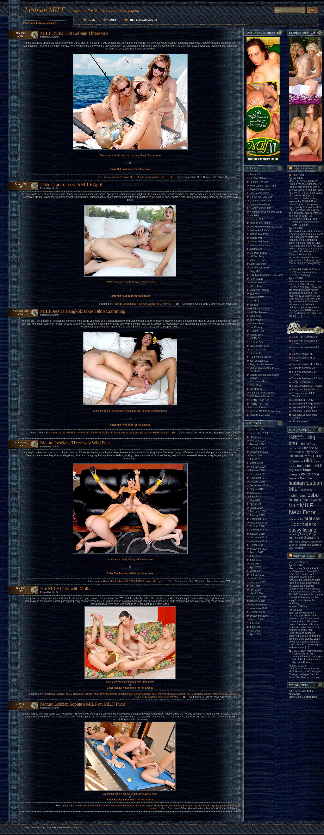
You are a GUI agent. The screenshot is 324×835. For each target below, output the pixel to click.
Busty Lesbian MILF (303, 382)
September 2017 (259, 548)
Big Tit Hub (256, 388)
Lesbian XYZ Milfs (260, 415)
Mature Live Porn (259, 234)
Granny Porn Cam (260, 204)
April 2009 (255, 634)
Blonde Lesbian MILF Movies (155, 303)
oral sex (312, 518)
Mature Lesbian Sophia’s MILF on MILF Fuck (82, 704)
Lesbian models (305, 168)
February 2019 (258, 511)
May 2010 (255, 586)
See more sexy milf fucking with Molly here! (130, 682)
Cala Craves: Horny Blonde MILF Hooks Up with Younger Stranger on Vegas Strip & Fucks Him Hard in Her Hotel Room (307, 656)
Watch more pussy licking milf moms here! (130, 559)
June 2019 (255, 496)
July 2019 (255, 492)
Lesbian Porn (257, 353)
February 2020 (258, 466)
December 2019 (258, 474)
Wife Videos (256, 319)
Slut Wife (255, 293)
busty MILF (307, 455)
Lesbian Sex (256, 342)
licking (293, 500)
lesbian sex (297, 495)
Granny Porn (257, 323)
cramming (296, 461)
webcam (300, 547)
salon (300, 537)
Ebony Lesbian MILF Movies (303, 395)
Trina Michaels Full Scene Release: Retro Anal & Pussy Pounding (306, 272)
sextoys (305, 541)
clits (318, 455)
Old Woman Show (260, 267)
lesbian (297, 483)
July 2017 (255, 556)
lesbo (312, 495)
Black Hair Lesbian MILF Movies (91, 432)
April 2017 (255, 567)
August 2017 (256, 552)
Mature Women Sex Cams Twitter (264, 376)
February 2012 (258, 582)
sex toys (294, 541)
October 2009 (257, 612)
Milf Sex (254, 304)
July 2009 (255, 623)
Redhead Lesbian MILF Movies (305, 416)
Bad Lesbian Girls (259, 345)
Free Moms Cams (259, 193)
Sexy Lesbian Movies (261, 364)
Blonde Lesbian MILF (123, 177)
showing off (316, 541)
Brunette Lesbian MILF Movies (210, 693)
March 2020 (256, 463)
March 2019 (256, 507)
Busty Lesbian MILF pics (305, 389)
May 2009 (255, 630)
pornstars (305, 524)
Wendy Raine (299, 606)
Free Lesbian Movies (143, 19)
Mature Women (258, 282)
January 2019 (257, 515)
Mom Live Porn (258, 263)
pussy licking (302, 530)
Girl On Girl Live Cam (261, 196)
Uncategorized (300, 421)
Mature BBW (257, 297)
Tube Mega (256, 385)
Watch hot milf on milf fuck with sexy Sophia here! (130, 793)
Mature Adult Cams (260, 230)
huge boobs (296, 470)
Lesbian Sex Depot (260, 222)
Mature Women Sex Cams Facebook (264, 370)
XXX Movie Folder (260, 396)
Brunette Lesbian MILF (179, 693)
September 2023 (259, 451)
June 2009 (255, 627)
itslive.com (310, 474)
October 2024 (257, 429)
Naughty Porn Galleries (262, 392)
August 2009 (256, 619)
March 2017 (256, 571)
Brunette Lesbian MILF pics (307, 378)
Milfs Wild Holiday (259, 290)
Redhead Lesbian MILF (305, 411)
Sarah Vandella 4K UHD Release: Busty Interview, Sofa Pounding (306, 222)
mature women (313, 500)
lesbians (306, 489)
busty (306, 452)
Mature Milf (256, 237)
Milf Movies (256, 249)
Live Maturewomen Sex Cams (266, 226)
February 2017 (258, 574)
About (112, 19)
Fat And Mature (258, 178)
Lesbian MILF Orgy (204, 805)
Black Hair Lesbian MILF (59, 432)
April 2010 (255, 589)
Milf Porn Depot (258, 252)
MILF (294, 505)
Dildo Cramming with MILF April (71, 184)
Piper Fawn (298, 174)
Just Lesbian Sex (259, 360)
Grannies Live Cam (260, 200)
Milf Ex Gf (255, 338)
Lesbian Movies (258, 349)
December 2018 (258, 518)
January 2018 (257, 533)
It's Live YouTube (259, 381)
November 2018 (258, 522)
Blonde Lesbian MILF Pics (151, 177)
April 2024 (255, 437)
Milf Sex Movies (258, 312)
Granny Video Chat (260, 208)
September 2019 (259, 485)
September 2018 (259, 530)
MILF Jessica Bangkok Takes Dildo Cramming (82, 311)
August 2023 (256, 455)
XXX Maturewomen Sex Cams (266, 275)
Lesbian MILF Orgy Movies (163, 696)
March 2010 (256, 593)
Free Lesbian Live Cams (263, 185)
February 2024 (258, 440)
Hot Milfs (254, 215)
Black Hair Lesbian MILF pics (147, 581)
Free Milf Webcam (260, 189)
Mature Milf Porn (259, 241)
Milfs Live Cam (258, 260)
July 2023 (255, 459)
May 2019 (255, 500)
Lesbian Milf (256, 219)
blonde (302, 443)
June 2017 (255, 559)
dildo (309, 460)
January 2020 (257, 470)
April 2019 (255, 504)
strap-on (293, 544)
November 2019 (258, 477)
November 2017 (258, 541)
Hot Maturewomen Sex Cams (266, 211)
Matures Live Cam (260, 245)
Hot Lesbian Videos (260, 357)
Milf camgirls (304, 555)
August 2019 (256, 489)
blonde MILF (313, 448)
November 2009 (258, 608)
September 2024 (259, 433)
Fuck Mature (256, 278)
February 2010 (258, 597)
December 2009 (258, 604)
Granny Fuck (257, 331)
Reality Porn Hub (259, 403)
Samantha (311, 537)
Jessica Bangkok (300, 478)
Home (91, 19)
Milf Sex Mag (257, 256)
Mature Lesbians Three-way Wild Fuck (75, 442)
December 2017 (258, 537)
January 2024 (257, 444)
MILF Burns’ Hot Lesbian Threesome (74, 33)
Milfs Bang (255, 316)
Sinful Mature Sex (259, 308)
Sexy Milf (255, 271)
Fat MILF (255, 301)
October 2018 (257, 526)
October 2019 (257, 481)
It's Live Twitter (258, 407)
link (320, 770)
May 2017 (255, 563)
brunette (295, 452)
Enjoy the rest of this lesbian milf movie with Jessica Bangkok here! (130, 410)
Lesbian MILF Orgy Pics (305, 407)
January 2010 (257, 600)
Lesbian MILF (45, 9)
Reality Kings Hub (259, 400)
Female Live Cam (259, 181)
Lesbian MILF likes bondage (265, 411)
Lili (300, 500)
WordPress (75, 827)
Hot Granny (256, 327)
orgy (291, 525)
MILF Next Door (302, 509)
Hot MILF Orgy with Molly (65, 588)
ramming (294, 534)
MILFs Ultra (256, 286)
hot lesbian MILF (309, 466)
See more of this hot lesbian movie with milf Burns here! (130, 155)
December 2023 (258, 448)
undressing (305, 544)
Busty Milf (255, 174)
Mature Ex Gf (257, 334)
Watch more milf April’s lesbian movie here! (130, 282)
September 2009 (259, 615)
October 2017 (257, 545)
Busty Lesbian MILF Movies (307, 385)
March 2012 (256, 578)
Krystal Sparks (300, 562)
